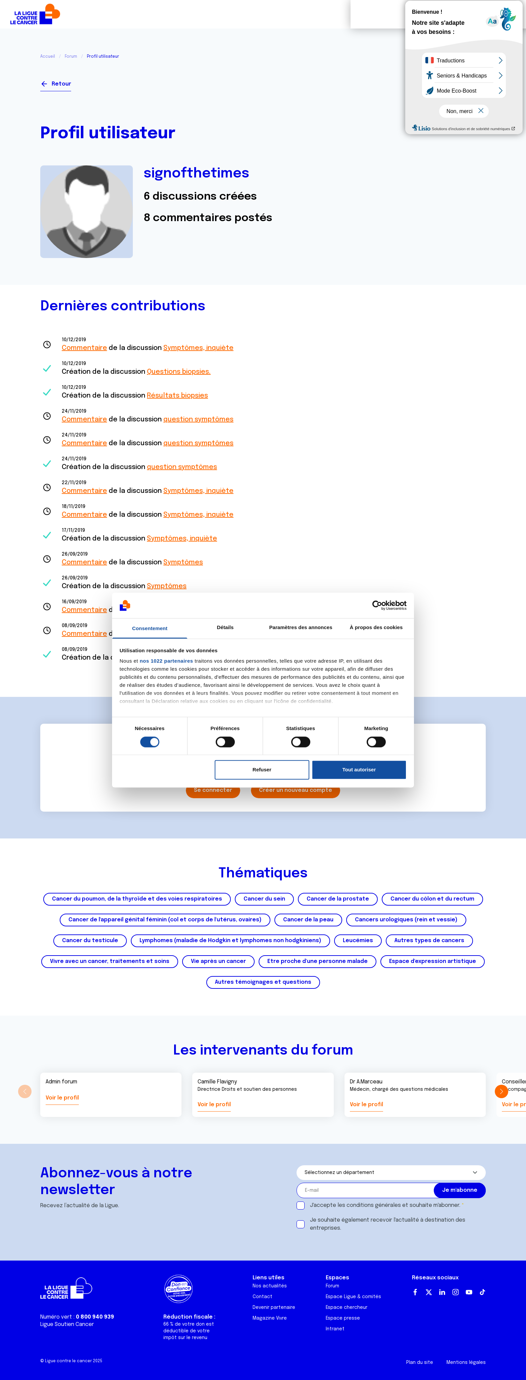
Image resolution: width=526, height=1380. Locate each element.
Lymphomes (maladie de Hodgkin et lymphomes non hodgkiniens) (230, 940)
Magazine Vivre (270, 1318)
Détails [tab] (225, 627)
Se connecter (461, 81)
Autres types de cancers (429, 940)
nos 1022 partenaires (166, 661)
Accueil (47, 57)
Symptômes (183, 562)
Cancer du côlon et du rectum (432, 899)
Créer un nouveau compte (295, 790)
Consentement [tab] (149, 628)
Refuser (262, 770)
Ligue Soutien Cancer (67, 1324)
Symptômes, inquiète (198, 348)
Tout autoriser (359, 770)
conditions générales (374, 1205)
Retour (61, 84)
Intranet (335, 1329)
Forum (191, 14)
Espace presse (343, 1318)
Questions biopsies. (179, 371)
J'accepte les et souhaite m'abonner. (385, 1205)
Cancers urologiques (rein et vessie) (406, 920)
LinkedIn (442, 1292)
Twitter (428, 1292)
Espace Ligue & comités (353, 1296)
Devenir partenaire (274, 1307)
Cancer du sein (264, 899)
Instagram (455, 1292)
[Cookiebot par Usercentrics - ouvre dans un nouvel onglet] (377, 605)
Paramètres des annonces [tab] (300, 627)
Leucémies (358, 940)
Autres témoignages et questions (263, 982)
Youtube (469, 1292)
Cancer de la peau (308, 920)
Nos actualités (270, 1286)
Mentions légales (466, 1362)
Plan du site (419, 1362)
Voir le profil (62, 1098)
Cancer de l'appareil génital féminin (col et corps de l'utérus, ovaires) (165, 920)
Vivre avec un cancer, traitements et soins (109, 961)
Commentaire (84, 348)
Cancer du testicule (90, 940)
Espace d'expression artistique (432, 961)
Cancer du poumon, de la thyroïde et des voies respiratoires (137, 899)
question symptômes (198, 419)
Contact (262, 1296)
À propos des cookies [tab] (376, 627)
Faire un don (491, 14)
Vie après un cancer (218, 961)
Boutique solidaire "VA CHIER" (395, 14)
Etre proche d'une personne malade (317, 961)
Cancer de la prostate (338, 899)
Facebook (415, 1292)
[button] (501, 1091)
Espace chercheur (346, 1307)
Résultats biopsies (177, 395)
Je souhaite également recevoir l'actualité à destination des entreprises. (387, 1224)
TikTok (482, 1292)
